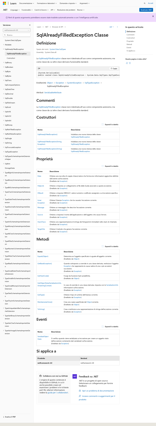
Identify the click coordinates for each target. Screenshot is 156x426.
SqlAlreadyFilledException (50, 58)
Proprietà (130, 41)
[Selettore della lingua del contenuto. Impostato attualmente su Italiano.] (8, 422)
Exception (60, 82)
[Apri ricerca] (144, 3)
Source (40, 214)
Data (39, 176)
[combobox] (16, 30)
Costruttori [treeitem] (11, 58)
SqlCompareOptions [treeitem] (12, 85)
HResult (40, 193)
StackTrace (42, 222)
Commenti (130, 34)
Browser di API (57, 27)
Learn (39, 27)
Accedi (150, 3)
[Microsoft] (4, 3)
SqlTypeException (92, 82)
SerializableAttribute (52, 92)
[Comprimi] (29, 25)
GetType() (41, 295)
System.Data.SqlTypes (58, 49)
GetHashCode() (43, 276)
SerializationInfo (112, 285)
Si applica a (131, 50)
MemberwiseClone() (45, 302)
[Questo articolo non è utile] (129, 63)
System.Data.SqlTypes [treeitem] (13, 40)
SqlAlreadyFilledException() (47, 134)
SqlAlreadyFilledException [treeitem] (17, 53)
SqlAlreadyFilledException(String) (50, 149)
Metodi (129, 44)
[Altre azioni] (117, 27)
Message (41, 207)
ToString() (41, 309)
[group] (78, 74)
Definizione (131, 31)
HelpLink (41, 186)
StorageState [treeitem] (10, 168)
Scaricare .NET (146, 10)
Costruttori (131, 38)
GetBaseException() (45, 263)
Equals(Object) (43, 256)
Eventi (129, 47)
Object (50, 82)
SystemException (74, 82)
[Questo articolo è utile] (126, 63)
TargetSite (41, 229)
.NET (46, 27)
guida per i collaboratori (58, 392)
